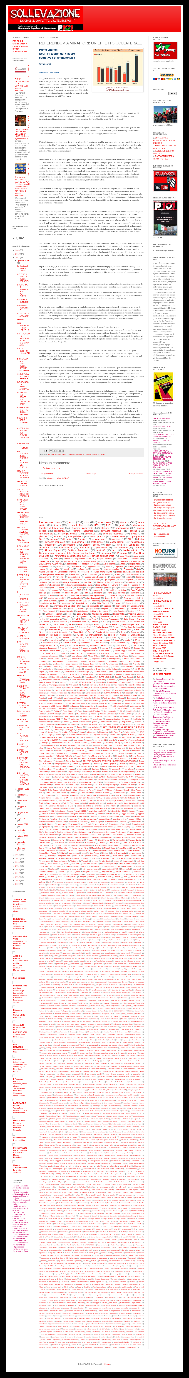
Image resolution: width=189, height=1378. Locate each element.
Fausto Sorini (136, 837)
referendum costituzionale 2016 (71, 556)
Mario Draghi (116, 577)
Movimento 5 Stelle (132, 601)
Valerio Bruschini (103, 948)
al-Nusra (95, 861)
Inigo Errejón (131, 711)
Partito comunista (102, 929)
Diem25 (41, 898)
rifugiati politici (73, 771)
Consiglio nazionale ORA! (91, 782)
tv (140, 879)
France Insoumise (71, 664)
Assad (92, 748)
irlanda (100, 814)
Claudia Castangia (126, 892)
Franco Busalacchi (46, 753)
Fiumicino (109, 903)
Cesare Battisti (113, 1029)
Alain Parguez (59, 992)
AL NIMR (49, 990)
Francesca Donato (47, 1069)
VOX (84, 803)
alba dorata (106, 861)
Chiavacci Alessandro (85, 779)
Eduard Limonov (63, 1050)
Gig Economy (73, 911)
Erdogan (127, 693)
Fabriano (58, 1061)
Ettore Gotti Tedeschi (128, 1055)
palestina (46, 580)
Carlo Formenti (120, 547)
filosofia (67, 539)
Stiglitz (71, 942)
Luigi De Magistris (45, 756)
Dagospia (125, 1040)
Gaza (80, 711)
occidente (137, 871)
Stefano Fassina (91, 545)
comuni (121, 956)
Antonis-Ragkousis (111, 1005)
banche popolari (110, 764)
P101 (109, 525)
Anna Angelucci (94, 1003)
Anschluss (115, 1003)
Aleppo (118, 995)
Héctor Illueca (90, 913)
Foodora (76, 1066)
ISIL (121, 711)
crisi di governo (81, 616)
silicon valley (107, 977)
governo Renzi (99, 590)
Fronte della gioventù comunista (127, 1071)
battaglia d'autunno (111, 953)
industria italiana (120, 964)
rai (121, 874)
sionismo (95, 569)
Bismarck (134, 1016)
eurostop (121, 593)
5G (68, 987)
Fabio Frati (135, 590)
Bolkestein (61, 890)
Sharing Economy (45, 761)
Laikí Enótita (82, 614)
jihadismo (95, 769)
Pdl (57, 932)
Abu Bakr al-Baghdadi (47, 708)
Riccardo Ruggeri (95, 935)
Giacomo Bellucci (75, 1077)
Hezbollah (43, 845)
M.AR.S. (65, 732)
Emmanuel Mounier (60, 1053)
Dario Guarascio (119, 748)
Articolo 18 (105, 708)
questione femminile (99, 703)
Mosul (57, 798)
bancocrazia (72, 564)
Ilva (100, 664)
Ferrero (78, 1063)
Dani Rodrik (117, 895)
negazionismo (107, 871)
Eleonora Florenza (86, 1050)
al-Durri (120, 950)
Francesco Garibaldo (98, 1069)
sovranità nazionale (111, 531)
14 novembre (45, 984)
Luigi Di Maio (101, 585)
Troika (117, 574)
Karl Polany (136, 790)
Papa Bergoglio (86, 716)
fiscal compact (133, 582)
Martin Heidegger (134, 795)
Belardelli (138, 1013)
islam (108, 545)
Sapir (139, 716)
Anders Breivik (104, 1000)
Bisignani (125, 1016)
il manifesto (105, 722)
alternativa (90, 533)
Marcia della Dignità (100, 614)
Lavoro (117, 603)
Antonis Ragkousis (96, 1005)
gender (141, 811)
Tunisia (46, 622)
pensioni (61, 724)
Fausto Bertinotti (100, 672)
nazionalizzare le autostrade (72, 969)
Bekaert (130, 1013)
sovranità (53, 693)
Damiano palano (44, 1042)
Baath (68, 887)
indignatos (108, 964)
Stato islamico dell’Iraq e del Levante (93, 611)
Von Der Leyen (117, 948)
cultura (62, 653)
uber (105, 745)
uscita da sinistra (44, 982)
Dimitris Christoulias (137, 1045)
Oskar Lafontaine (70, 716)
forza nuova (127, 866)
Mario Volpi (137, 848)
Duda (133, 1048)
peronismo (115, 971)
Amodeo (125, 824)
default (98, 588)
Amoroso (93, 1000)
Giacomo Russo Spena (128, 908)
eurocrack (85, 722)
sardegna (128, 703)
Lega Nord (119, 566)
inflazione (112, 701)
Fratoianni (90, 840)
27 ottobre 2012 (92, 882)
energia (41, 961)
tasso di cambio (87, 979)
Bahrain (74, 887)
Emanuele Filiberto (125, 1050)
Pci (140, 798)
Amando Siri (73, 885)
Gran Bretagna (70, 695)
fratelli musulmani (45, 769)
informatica (62, 814)
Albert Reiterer (136, 992)
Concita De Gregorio (115, 1034)
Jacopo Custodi (131, 916)
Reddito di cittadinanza (106, 632)
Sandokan (134, 545)
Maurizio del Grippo (116, 850)
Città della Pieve (102, 779)
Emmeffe (74, 1053)
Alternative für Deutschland (88, 708)
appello (42, 635)
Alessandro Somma (54, 774)
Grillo (119, 545)
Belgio (41, 1016)
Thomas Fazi (71, 737)
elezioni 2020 (95, 866)
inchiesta (59, 577)
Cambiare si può (127, 1024)
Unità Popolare (119, 611)
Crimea (92, 1040)
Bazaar (79, 727)
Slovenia (129, 940)
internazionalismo (96, 635)
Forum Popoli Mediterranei (64, 906)
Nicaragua (44, 929)
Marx (82, 732)
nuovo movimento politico (76, 703)
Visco (102, 803)
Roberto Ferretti (122, 935)
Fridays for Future (47, 645)
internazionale (46, 533)
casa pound (67, 635)
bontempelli (137, 953)
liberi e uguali (90, 966)
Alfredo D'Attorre (94, 656)
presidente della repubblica (111, 816)
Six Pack (121, 858)
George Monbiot (124, 1074)
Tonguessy (135, 632)
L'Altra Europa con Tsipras (55, 793)
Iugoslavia (74, 845)
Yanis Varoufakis (132, 574)
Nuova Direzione (137, 756)
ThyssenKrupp (44, 687)
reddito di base (92, 974)
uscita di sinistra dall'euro (49, 585)
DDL (117, 1040)
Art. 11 (95, 1008)
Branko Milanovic (112, 1019)
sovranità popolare (111, 569)
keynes (105, 609)
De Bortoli (127, 895)
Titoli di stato (85, 737)
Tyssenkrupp (74, 803)
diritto (41, 640)
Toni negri (97, 737)
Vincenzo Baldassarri (48, 648)
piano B (113, 630)
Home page (91, 474)
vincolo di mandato (59, 982)
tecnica (87, 745)
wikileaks (114, 771)
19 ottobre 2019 (67, 984)
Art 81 (88, 1008)
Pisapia (49, 735)
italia (107, 814)
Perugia (116, 627)
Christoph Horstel (123, 1032)
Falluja (97, 1061)
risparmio (45, 819)
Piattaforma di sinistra (47, 800)
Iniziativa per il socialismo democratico (71, 916)
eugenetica (67, 961)
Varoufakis (93, 803)
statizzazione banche (47, 822)
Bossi (102, 1019)
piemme (43, 536)
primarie (127, 816)
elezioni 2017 (81, 811)
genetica (50, 964)
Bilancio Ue (104, 1016)
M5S (96, 525)
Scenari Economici (108, 858)
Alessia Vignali (69, 774)
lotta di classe (58, 624)
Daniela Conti (71, 1042)
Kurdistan (120, 919)
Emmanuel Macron (54, 614)
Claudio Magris (89, 1034)
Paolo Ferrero (104, 685)
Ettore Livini (97, 900)
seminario (73, 819)
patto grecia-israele (91, 971)
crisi (86, 522)
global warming (57, 661)
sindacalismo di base (93, 669)
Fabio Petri (48, 1061)
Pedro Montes (118, 856)
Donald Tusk (125, 1048)
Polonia (58, 735)
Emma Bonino (46, 1053)
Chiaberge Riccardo (45, 1032)
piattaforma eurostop (101, 640)
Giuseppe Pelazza (74, 843)
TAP (65, 803)
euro (72, 522)
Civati (115, 892)
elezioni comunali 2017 (97, 811)
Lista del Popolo (57, 677)
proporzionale (58, 974)
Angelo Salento (102, 885)
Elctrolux (74, 1050)
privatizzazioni (134, 653)
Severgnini (95, 940)
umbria (68, 619)
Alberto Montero (52, 885)
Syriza (134, 533)
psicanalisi (102, 874)
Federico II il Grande (66, 1063)
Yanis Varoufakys (109, 698)
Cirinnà (41, 1034)
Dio (42, 1048)
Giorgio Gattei (86, 911)
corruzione (68, 666)
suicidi (62, 745)
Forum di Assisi (139, 1066)
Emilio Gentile (139, 1050)
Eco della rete (50, 1050)
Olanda (42, 856)
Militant (57, 927)
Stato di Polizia (128, 735)
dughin (88, 958)
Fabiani (99, 1058)
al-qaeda (129, 950)
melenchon (135, 616)
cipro (73, 808)
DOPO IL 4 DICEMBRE (112, 693)
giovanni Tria (122, 740)
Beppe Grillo (74, 574)
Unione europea (49, 522)
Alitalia (122, 564)
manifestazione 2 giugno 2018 (131, 966)
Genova (50, 695)
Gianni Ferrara (103, 840)
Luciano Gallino (135, 793)
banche (133, 531)
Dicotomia (56, 664)
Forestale (118, 903)
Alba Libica (96, 992)
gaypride (42, 964)
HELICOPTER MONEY (132, 843)
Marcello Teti (80, 756)
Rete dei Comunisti (105, 758)
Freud (98, 1071)
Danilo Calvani (59, 785)
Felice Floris (61, 787)
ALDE (112, 882)
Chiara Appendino (61, 1032)
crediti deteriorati (54, 864)
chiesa (42, 630)
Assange (138, 774)
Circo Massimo (136, 1032)
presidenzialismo (63, 669)
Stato (41, 666)
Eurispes (57, 1058)
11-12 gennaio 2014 (137, 982)
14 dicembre (112, 661)
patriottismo (77, 580)
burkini (41, 956)
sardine (65, 656)
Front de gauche (107, 1071)
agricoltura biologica (56, 806)
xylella (41, 824)
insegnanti (76, 869)
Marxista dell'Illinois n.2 (48, 850)
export (82, 961)
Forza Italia (136, 751)
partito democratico (75, 874)
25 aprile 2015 (114, 984)
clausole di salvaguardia (68, 956)
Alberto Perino (55, 995)
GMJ (69, 1074)
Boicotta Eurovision (70, 1019)
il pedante (58, 690)
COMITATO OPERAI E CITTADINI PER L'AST (72, 1024)
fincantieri (117, 961)
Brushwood (79, 890)
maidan (115, 966)
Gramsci (102, 843)
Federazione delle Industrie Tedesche (122, 1061)
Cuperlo (111, 1040)
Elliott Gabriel (111, 1050)
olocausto (53, 874)
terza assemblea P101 (127, 879)
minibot (42, 619)
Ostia (70, 929)
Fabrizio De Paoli (70, 1061)
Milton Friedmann (134, 850)
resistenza (80, 454)
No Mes (105, 853)
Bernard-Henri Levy (74, 1016)
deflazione (75, 864)
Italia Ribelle (91, 916)
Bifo (95, 1016)
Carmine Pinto (126, 1027)
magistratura (126, 722)
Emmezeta (128, 569)
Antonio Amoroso (125, 774)
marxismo (116, 539)
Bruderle (67, 1021)
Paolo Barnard (127, 677)
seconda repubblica (113, 533)
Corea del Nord (45, 785)
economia (104, 522)
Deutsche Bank (86, 785)
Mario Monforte (93, 756)
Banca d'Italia (139, 1011)
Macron (93, 714)
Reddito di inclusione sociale (61, 935)
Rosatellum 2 (136, 758)
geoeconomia (75, 964)
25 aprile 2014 (101, 984)
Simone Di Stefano (117, 940)
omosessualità (113, 969)
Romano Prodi (121, 758)
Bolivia (53, 890)
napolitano (135, 593)
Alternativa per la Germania (107, 998)
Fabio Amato (108, 1058)
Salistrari (106, 937)
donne (70, 811)
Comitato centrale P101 (134, 598)
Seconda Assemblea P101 (49, 719)
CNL (52, 1024)
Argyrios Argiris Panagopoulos (51, 1008)
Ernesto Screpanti (117, 643)
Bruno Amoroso (54, 672)
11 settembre (59, 882)
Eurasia (96, 837)
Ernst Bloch (78, 1055)
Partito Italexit (91, 856)
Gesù (41, 1077)
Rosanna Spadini (136, 935)
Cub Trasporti (124, 708)
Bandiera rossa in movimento (97, 887)
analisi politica (114, 658)
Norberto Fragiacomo (110, 619)
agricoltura (75, 719)
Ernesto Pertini (66, 1055)
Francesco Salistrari (76, 840)
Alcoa (65, 995)
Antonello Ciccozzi (116, 885)
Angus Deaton (72, 1003)
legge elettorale (45, 566)
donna (104, 766)
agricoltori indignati (99, 950)
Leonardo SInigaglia (129, 845)
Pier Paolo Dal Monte (86, 758)
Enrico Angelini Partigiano (104, 1053)
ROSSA (84, 800)
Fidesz (87, 903)
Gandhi (99, 1074)
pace (71, 624)
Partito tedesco (69, 758)
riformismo (137, 974)
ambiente (118, 582)
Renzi (123, 632)
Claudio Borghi (83, 672)
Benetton (80, 829)
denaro (48, 958)
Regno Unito (118, 614)
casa (56, 956)
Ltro (72, 921)
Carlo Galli (58, 730)
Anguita (68, 748)
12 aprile (69, 882)
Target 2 (141, 735)
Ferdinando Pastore (110, 751)
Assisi (96, 624)
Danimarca (95, 1042)
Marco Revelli (116, 921)
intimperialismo (134, 964)
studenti (76, 979)
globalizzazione (70, 561)
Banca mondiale (46, 1013)
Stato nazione (118, 685)
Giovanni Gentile (134, 840)
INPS (100, 913)
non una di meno (99, 969)
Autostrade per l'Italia (61, 777)
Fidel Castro (78, 903)
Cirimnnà (108, 892)
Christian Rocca (109, 1032)
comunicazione (132, 956)
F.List (56, 903)
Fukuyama (49, 1074)
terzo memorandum (96, 661)
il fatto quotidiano (48, 814)
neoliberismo (137, 542)
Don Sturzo (114, 1048)
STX (82, 937)
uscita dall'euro (74, 577)
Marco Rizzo (128, 921)
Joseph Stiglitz (67, 714)
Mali (93, 921)
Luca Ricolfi (51, 848)
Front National (49, 611)
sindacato (101, 454)
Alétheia (63, 885)
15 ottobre (139, 640)
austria (116, 861)
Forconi (93, 685)
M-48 (78, 921)
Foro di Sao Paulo (87, 1066)
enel (140, 958)
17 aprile (56, 984)
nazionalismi (76, 598)
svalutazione (74, 706)
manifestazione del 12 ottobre (113, 616)
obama (75, 648)
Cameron (138, 1024)
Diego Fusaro (76, 566)
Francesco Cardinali (81, 1069)
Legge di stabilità (88, 651)
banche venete (97, 953)
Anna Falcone (110, 774)
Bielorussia (87, 1016)
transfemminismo (88, 706)
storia (110, 593)
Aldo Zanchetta (134, 661)
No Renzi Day (116, 732)
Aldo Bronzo (84, 995)
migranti (109, 743)
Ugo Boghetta (109, 580)
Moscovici (65, 927)
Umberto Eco (74, 948)
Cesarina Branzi (67, 892)
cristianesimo (115, 808)
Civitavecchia (51, 1034)
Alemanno (109, 995)
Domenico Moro (79, 622)
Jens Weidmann (101, 845)
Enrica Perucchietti (86, 1053)
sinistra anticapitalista (121, 977)
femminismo (91, 653)
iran (115, 588)
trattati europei (96, 822)
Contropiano (81, 730)
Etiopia (115, 1055)
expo (75, 961)
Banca (82, 887)
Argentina (125, 682)
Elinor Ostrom (99, 1050)
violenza (42, 882)
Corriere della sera (45, 1040)
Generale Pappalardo (85, 908)
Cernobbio (140, 890)
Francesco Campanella (64, 1069)
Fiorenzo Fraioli (93, 580)
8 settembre (108, 987)
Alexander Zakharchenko (76, 998)
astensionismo (45, 577)
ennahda (50, 961)
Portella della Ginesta (111, 932)
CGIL (44, 685)
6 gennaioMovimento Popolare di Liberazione (87, 987)
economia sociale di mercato (76, 866)
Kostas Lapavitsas (108, 919)
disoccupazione (76, 653)
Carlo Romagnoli (128, 890)
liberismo (140, 577)
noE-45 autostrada (123, 871)
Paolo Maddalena (81, 929)
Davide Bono (114, 1042)
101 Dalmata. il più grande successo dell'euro (112, 982)
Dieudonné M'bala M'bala (113, 835)
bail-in (85, 687)
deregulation (58, 958)
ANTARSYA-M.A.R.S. (87, 682)
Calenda (116, 1024)
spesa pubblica (135, 819)
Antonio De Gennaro (53, 1005)
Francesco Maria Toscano (103, 906)
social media (136, 877)
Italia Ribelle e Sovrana (128, 695)
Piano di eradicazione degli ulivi (71, 932)
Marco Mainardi (124, 848)
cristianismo (128, 808)
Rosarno (42, 937)
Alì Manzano (123, 998)
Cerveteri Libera (135, 829)
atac (87, 953)
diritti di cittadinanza (57, 811)
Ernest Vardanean (83, 837)
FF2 (92, 1058)
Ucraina (115, 585)
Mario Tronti (67, 924)
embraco (133, 958)
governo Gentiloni (137, 740)
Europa (116, 601)
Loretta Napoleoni (62, 921)
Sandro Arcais (115, 735)
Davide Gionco (127, 1042)
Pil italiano (98, 716)
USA (41, 598)
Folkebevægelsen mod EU (61, 1066)
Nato (62, 601)
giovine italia (119, 653)
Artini (128, 1008)
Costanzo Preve (110, 624)
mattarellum (62, 871)
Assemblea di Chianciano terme (71, 595)
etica (132, 611)
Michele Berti (44, 716)
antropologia (78, 953)
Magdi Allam (64, 848)
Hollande (129, 674)
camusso (132, 764)
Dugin (86, 898)
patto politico (105, 971)
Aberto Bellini (84, 990)
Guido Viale (56, 913)
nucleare (140, 666)
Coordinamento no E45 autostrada (75, 835)
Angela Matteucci (45, 1003)
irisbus (91, 814)
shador (91, 977)
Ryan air (69, 937)
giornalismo (60, 769)
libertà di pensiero (104, 966)
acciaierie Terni (49, 653)
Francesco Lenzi (128, 1069)
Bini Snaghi (115, 1016)
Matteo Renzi (119, 536)
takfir (105, 879)
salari (83, 661)
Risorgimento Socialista (51, 680)
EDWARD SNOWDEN (47, 837)
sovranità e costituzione (75, 879)
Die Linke (98, 785)
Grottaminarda (44, 913)
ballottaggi (54, 635)
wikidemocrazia (135, 822)
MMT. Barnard (81, 714)
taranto (72, 682)
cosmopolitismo (71, 630)
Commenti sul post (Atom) (58, 478)
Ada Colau (120, 882)
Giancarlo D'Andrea (92, 711)
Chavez (42, 651)
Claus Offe (101, 1034)
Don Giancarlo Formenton (72, 898)
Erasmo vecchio (52, 1055)
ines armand (64, 869)
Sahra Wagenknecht (93, 937)
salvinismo (86, 771)
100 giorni (91, 982)
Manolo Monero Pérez (80, 848)
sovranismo (61, 566)
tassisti (113, 879)
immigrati (86, 564)
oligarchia (42, 874)
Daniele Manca (84, 1042)
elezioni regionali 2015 (118, 766)
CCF (46, 1024)
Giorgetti (119, 674)
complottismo (54, 630)
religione (95, 601)
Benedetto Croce (68, 829)
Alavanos (74, 824)
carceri (64, 808)
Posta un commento (51, 468)
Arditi (129, 1005)
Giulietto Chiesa (53, 658)
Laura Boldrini (86, 793)
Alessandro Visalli (50, 643)
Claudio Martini (118, 779)
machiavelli (137, 869)
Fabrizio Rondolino (85, 1061)
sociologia (43, 693)
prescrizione (90, 874)
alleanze (97, 764)
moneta (42, 569)
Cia (40, 832)
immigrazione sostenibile (53, 574)
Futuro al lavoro (68, 908)
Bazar (117, 1013)
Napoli (84, 853)
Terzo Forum (107, 942)
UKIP (65, 948)
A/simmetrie (104, 882)
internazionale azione (91, 869)
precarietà (93, 816)
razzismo (107, 606)
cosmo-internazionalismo (124, 687)
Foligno (69, 614)
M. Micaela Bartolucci (96, 637)
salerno (105, 648)
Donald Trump (114, 595)
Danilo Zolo (72, 785)
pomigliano (129, 769)
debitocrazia (131, 698)
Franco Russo (136, 906)
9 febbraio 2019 (120, 987)
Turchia (136, 645)
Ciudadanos (49, 832)
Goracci (59, 695)
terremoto (96, 745)
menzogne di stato (96, 595)
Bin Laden (104, 829)
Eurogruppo (135, 643)
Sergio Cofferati (83, 940)
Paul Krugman (136, 929)
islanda (137, 680)
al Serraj (112, 950)
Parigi (57, 758)
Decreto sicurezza (46, 751)
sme (125, 877)
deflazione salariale (89, 864)
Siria (112, 561)
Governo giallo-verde (82, 528)
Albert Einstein (86, 824)
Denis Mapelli (93, 1045)
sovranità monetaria (55, 542)
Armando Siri (51, 887)
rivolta (83, 724)
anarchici (98, 806)
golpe (129, 680)
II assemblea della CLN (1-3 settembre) (93, 695)
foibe (118, 866)
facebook (112, 680)
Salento (85, 858)
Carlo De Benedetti (100, 1027)
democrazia (78, 542)
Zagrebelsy (137, 948)
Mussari (107, 927)
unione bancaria (78, 656)
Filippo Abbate (44, 840)
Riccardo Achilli (111, 716)
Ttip (65, 719)
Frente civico (93, 787)
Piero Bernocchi (64, 800)
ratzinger (129, 874)
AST (122, 661)
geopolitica (101, 547)
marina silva (43, 969)
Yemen (75, 764)
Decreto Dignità (135, 748)
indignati (53, 869)
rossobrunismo (111, 724)
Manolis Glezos (103, 921)
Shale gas (105, 940)
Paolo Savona (102, 627)
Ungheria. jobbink (60, 861)
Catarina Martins (92, 1029)
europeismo (43, 661)
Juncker (72, 919)
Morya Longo (74, 853)
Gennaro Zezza (88, 664)
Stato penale (139, 940)
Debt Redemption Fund (71, 1045)
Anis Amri (83, 1003)
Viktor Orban (127, 737)
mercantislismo (55, 969)
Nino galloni (103, 732)
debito (66, 864)
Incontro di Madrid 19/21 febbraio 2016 (118, 913)
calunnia (49, 956)
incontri (116, 722)
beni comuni (78, 740)
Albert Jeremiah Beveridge (120, 992)
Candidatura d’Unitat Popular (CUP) (120, 777)
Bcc (123, 1013)
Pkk (127, 856)
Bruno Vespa (87, 1021)
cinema (89, 740)
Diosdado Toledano (134, 835)
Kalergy (87, 919)
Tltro (66, 945)
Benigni (48, 1016)
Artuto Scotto (137, 1008)
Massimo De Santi (67, 850)
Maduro (74, 732)
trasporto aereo (103, 706)
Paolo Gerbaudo (128, 798)
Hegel (74, 913)
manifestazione (81, 640)
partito (62, 874)
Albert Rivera (43, 995)
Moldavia (62, 853)
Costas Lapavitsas (111, 656)
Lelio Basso (140, 919)
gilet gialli (140, 572)
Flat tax (57, 711)
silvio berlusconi (93, 598)
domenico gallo (70, 958)
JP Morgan (109, 790)
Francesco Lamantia (84, 906)
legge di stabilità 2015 (110, 869)
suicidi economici (74, 745)
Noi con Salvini (131, 732)
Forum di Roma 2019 (70, 674)
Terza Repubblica (134, 685)
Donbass (94, 622)
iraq (94, 616)
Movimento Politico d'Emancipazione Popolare (87, 927)
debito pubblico (97, 536)
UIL (59, 948)
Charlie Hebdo (68, 779)
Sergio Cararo (70, 940)
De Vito (47, 1045)
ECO (139, 1048)
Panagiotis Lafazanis (79, 658)
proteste (78, 669)
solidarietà (85, 572)
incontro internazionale (60, 743)
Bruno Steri (76, 1021)
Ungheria (115, 737)
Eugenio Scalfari (111, 730)
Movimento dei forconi (67, 572)
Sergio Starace (117, 800)
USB (106, 737)
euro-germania (89, 630)
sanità (122, 724)
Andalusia (91, 885)
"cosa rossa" (81, 982)
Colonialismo (139, 892)
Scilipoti (125, 937)
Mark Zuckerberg (80, 924)
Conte (71, 895)
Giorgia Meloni (52, 732)
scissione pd (74, 977)
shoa (98, 977)
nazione (135, 585)
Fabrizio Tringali (121, 837)
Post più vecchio (136, 474)
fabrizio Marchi (100, 740)
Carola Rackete (103, 748)
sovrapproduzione (93, 879)
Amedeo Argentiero (66, 1000)
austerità (101, 550)
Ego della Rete (122, 898)
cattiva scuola (77, 680)
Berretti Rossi (114, 887)
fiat (49, 454)
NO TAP (66, 798)
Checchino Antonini (127, 1029)
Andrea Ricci (97, 774)
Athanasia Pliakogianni (61, 1011)
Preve (123, 932)
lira (120, 701)
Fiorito (139, 1063)
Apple (122, 1005)
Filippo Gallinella (98, 903)
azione (61, 588)
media (102, 630)
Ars (50, 727)
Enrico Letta (126, 630)
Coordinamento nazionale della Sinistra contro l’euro (66, 553)
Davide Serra (96, 835)
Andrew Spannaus (135, 1000)
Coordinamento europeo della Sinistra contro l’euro (93, 895)
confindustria (54, 766)
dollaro (59, 866)
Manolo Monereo (46, 572)
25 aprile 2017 (79, 882)
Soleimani (59, 761)
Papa (91, 929)
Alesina (125, 995)
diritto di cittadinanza (127, 864)
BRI (130, 1011)
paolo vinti (129, 969)
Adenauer (138, 990)
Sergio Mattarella (98, 658)
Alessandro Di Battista (121, 648)
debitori (72, 766)
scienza (55, 590)
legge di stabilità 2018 (62, 966)
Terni (66, 680)
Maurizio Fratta (100, 850)
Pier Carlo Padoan (132, 627)
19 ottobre (51, 824)
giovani (94, 722)
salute (54, 819)
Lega (57, 561)
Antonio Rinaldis (82, 1005)
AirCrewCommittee (45, 992)
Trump (141, 761)
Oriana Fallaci (61, 929)
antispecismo (66, 953)
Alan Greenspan (72, 992)
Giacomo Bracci (110, 908)
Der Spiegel (137, 895)
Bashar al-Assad (76, 1013)
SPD (76, 937)
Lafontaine (73, 793)
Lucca (139, 753)
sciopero (111, 635)
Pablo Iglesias (134, 566)
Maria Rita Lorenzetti (54, 924)
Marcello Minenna (106, 795)
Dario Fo (104, 1042)
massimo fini (116, 769)
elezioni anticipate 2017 (74, 701)
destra (140, 539)
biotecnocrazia (128, 861)
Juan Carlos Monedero (59, 919)
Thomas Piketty (127, 942)
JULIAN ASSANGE (117, 916)
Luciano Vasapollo (46, 795)
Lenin (59, 698)
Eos (66, 651)
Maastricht (86, 921)
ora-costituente (92, 606)
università (122, 822)
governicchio (98, 964)
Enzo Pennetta (72, 900)
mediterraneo (128, 666)
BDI (110, 1011)
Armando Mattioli (73, 827)
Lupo (88, 795)
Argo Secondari (138, 1005)
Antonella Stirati (138, 824)
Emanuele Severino (127, 785)
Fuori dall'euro (60, 1074)
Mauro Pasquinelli (132, 595)
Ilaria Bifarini (62, 845)
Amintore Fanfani (81, 1000)
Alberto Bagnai (52, 550)
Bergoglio (75, 777)
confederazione (45, 722)
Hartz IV (66, 913)
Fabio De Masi (120, 1058)
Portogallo (136, 664)
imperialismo (122, 528)
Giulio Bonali (59, 843)
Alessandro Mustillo (137, 995)
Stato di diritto (132, 603)
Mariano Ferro (90, 619)
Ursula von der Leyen (88, 948)
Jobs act (75, 651)
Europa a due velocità (70, 1058)
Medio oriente (130, 550)
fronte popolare (60, 622)
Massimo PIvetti (118, 924)
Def (52, 588)
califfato (56, 808)
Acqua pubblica (126, 990)
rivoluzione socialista (60, 977)
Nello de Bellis (71, 593)
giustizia (138, 866)
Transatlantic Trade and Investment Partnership (124, 945)
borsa (121, 698)
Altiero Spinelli (83, 774)
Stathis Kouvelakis (73, 761)
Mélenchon (116, 927)
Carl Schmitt (69, 672)
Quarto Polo (131, 932)
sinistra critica (136, 977)
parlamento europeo (53, 971)
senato (117, 877)
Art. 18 (137, 669)
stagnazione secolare (54, 979)
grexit (104, 701)
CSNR (101, 777)
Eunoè (49, 1058)
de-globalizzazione (84, 666)
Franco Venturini (51, 1071)
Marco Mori (78, 632)
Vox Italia (128, 948)
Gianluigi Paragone (104, 674)
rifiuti (129, 974)
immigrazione (98, 539)
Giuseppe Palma (113, 911)
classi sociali (107, 687)
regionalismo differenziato (48, 656)
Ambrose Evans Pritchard (47, 1000)
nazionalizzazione (46, 595)
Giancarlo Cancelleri (58, 911)
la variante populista (79, 743)
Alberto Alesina (100, 824)
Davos (137, 1042)
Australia (103, 1011)
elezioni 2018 (46, 547)
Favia (104, 1061)
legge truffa (125, 869)
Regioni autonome (100, 735)
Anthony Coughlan (128, 1003)
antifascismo (44, 606)
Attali (81, 1011)
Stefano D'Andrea (54, 666)
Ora (116, 677)
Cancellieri (60, 1027)
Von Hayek (57, 687)
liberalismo (81, 690)
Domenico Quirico (66, 1048)
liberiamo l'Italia (89, 561)
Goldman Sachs (127, 911)
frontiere (138, 961)
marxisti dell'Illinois (54, 703)
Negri (64, 454)
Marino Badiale (104, 651)
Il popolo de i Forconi (102, 753)
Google (138, 911)
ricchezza (103, 974)
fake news (90, 961)
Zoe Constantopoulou (46, 950)
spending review (119, 819)
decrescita (90, 680)
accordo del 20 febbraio (65, 950)
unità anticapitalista (119, 706)
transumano (110, 979)
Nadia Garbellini (128, 927)
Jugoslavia (114, 845)
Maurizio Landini (125, 714)
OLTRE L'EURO (105, 677)
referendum (54, 569)
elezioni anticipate (101, 666)
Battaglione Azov (107, 1013)
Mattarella (87, 698)
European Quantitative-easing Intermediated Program (123, 900)
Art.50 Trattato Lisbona (107, 1008)
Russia (67, 559)
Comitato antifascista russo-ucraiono (53, 895)
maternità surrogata (46, 871)
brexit (107, 566)
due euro (81, 958)
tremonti (105, 771)
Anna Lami (105, 1003)
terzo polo (62, 822)
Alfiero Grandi (114, 824)
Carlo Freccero (115, 890)
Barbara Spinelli (52, 829)
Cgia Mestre (80, 892)
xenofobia (56, 593)
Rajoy (92, 800)
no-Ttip (117, 743)
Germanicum (137, 1074)
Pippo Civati (97, 932)
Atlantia (74, 1011)
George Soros (88, 674)
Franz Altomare (69, 711)
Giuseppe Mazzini (62, 753)
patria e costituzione (47, 724)
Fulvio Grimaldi (54, 908)
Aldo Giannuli (103, 603)
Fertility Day (88, 1063)
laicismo (105, 769)
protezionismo (138, 816)
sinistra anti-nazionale (103, 556)
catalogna (98, 593)
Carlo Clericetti (103, 890)
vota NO (71, 982)
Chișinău (81, 1032)
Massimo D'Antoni (103, 924)
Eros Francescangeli (92, 1055)
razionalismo (79, 974)
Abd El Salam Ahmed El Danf (66, 990)
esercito (58, 961)
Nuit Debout (56, 716)
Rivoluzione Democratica (128, 559)
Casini (58, 1029)
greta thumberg (83, 769)
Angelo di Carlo (59, 1003)
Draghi (84, 685)
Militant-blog (91, 732)
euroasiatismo (108, 866)
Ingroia (114, 695)
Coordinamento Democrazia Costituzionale (110, 832)
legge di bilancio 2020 (47, 682)
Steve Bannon (61, 942)
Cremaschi (135, 635)
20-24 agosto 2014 (87, 984)
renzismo (106, 574)
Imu (75, 790)
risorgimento (72, 724)
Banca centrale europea (64, 727)
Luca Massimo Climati (72, 698)
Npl (127, 756)
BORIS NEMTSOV (120, 1011)
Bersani (137, 648)
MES (78, 619)
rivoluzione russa (44, 977)
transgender (99, 979)
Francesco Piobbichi (121, 906)
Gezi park (49, 1077)
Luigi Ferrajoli (77, 795)
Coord (91, 1037)
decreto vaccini (84, 766)
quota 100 (113, 874)
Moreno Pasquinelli (83, 531)
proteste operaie (126, 580)
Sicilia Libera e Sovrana (134, 619)
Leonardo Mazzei (77, 525)
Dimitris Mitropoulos (64, 751)
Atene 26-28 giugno (124, 827)
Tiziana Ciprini (57, 945)
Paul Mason (43, 932)
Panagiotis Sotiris (63, 856)
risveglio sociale (91, 454)
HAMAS (75, 753)
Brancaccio (85, 643)
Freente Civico (88, 1071)
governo (71, 769)
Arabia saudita (58, 827)
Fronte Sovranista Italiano (112, 787)
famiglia (112, 740)
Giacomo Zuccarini (105, 1077)
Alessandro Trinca (47, 998)
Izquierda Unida (118, 622)
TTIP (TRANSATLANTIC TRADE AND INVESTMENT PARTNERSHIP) (109, 761)
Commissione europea (82, 832)
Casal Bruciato (139, 1027)
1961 (76, 984)
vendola (123, 635)
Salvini (113, 637)
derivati (66, 722)
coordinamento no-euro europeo (56, 616)
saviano (63, 819)
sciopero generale (87, 877)
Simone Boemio (66, 611)
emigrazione (92, 609)
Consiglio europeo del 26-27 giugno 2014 (71, 1037)
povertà (62, 682)
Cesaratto (55, 779)
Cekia (103, 1029)
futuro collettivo (45, 690)
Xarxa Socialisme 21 (131, 803)
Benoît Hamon (59, 1016)
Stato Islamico (122, 645)
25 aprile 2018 (126, 984)
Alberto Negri (129, 745)
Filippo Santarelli (128, 1063)
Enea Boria (99, 643)
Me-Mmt (138, 714)
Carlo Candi (88, 1027)
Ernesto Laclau (44, 711)
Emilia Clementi (136, 898)
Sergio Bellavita (58, 940)
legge (50, 966)
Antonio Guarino (68, 1005)
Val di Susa (46, 764)
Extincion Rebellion (45, 903)
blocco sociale (125, 953)
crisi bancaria (101, 808)
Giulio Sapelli (66, 790)
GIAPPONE (129, 787)
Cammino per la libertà (46, 1027)
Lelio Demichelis (47, 921)
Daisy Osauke (136, 1040)
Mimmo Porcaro (61, 580)
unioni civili (126, 979)
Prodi (75, 800)
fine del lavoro (128, 961)
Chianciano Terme (136, 609)
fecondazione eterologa (104, 961)
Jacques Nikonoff (122, 790)
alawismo (138, 950)
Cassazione (67, 1029)
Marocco (92, 924)
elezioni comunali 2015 (101, 958)
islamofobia (126, 588)
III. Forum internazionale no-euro (78, 585)
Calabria (108, 1024)
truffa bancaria (110, 822)
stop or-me (67, 979)
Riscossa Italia (109, 935)
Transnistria (43, 948)
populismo (50, 545)
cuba (64, 766)
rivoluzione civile (95, 724)
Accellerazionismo (98, 990)
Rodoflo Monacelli (56, 858)
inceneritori (43, 869)
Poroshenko (136, 856)
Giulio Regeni (53, 790)
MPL (94, 795)
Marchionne (120, 795)
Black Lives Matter (137, 887)
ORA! (142, 732)
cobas (81, 956)
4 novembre (60, 987)
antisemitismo (111, 806)
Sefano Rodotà (102, 800)
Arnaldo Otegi (69, 1008)
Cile (101, 892)
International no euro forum (70, 637)
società (41, 979)
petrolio (124, 971)
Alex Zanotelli (60, 998)
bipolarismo (95, 687)
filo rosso (132, 811)
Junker (79, 919)
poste (142, 971)
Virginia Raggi (119, 651)
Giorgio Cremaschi (71, 582)
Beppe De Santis (111, 598)
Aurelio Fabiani (44, 777)
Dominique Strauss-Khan (99, 1048)
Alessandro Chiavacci (67, 708)
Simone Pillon (131, 800)
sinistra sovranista (123, 572)
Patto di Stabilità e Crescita (120, 929)
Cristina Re (101, 1040)
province (69, 974)
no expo (88, 969)
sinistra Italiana (112, 669)
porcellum (83, 816)
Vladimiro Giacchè (136, 614)
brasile (122, 764)
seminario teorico (104, 877)
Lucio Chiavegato (62, 795)
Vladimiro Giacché (114, 803)
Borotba (70, 890)
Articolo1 (121, 1008)
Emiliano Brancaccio (78, 550)
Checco (139, 1029)
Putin (86, 593)
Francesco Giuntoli (114, 1069)
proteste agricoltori (58, 771)
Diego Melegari (111, 785)
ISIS (70, 588)
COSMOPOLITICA (96, 1024)
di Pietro (96, 766)
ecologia (42, 593)
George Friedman (110, 1074)
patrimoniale (71, 816)
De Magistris (44, 664)
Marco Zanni (89, 677)
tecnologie (63, 693)
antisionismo (125, 806)
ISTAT (52, 845)
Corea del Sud (136, 1037)
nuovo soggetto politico (132, 743)
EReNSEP (94, 898)
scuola (106, 601)
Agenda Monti (131, 882)
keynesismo (72, 661)
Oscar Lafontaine (112, 798)
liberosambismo (96, 743)
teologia (96, 771)
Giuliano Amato (99, 911)
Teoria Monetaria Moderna (52, 737)
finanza (57, 525)
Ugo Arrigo (46, 861)
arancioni (137, 806)
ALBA (139, 771)
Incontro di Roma (87, 790)
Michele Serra (131, 924)
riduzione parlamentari (117, 974)
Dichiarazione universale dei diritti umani (114, 1045)
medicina (92, 690)
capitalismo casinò (83, 559)
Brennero (124, 1019)
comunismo (134, 637)
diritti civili (101, 680)
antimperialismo (75, 536)
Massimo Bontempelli (107, 714)
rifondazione (44, 561)
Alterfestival (91, 998)
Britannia (58, 1021)
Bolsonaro (94, 1019)
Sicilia (96, 564)
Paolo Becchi (47, 758)
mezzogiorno (75, 871)
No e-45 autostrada (118, 853)
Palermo (51, 856)
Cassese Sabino (79, 1029)
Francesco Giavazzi (77, 787)
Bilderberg (125, 887)
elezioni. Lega (136, 766)
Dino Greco (137, 708)
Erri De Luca (106, 1055)
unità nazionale (135, 706)
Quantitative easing (47, 603)
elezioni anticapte (55, 701)
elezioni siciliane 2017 (78, 601)
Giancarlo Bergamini (122, 1077)
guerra (137, 556)
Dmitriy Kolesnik (51, 1048)
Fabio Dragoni (132, 1058)
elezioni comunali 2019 (119, 958)
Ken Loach (96, 919)
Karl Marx (88, 582)
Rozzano (61, 937)
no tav (64, 648)
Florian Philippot (44, 1066)
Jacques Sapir (85, 627)
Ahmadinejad (62, 824)
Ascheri (41, 1011)
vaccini (127, 640)
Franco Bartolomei (127, 730)
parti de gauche (58, 816)
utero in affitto (115, 745)
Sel (87, 590)
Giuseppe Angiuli (110, 711)
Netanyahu (140, 927)
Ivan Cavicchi (86, 845)
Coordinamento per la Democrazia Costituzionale (122, 782)
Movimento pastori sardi (100, 645)
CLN (103, 561)
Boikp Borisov (83, 1019)
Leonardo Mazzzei (102, 793)
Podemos (122, 553)
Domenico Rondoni (81, 1048)
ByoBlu (104, 1021)
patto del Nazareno (76, 971)
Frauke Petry (64, 1071)
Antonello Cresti (130, 885)
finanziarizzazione (83, 603)
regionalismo (116, 703)
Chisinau (73, 1032)
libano (81, 966)
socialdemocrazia (45, 879)
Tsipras (57, 536)
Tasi (77, 942)
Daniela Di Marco (46, 637)
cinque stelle (134, 564)
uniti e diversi (136, 979)
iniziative (115, 666)
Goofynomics (90, 843)
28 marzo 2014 (139, 984)
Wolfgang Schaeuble (72, 687)
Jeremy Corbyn (53, 714)
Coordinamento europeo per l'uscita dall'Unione (112, 1037)
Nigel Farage (94, 853)
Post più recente (46, 474)
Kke (40, 793)
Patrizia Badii (104, 856)
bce (114, 550)
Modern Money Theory (47, 853)
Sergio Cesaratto (104, 559)
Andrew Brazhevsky (119, 1000)
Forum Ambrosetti (102, 1066)
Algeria (101, 682)
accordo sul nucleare (83, 950)
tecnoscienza (55, 619)
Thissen (116, 942)
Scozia (132, 937)
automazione (66, 740)
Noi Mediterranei (135, 853)
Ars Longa (79, 1008)
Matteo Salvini (117, 542)
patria (65, 971)
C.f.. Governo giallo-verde (118, 1021)
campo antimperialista (103, 572)
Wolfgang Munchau (62, 764)
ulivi (118, 979)
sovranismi (126, 669)
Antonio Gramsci (76, 693)
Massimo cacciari (84, 850)
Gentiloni (99, 908)
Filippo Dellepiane (101, 1063)
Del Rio (83, 1045)
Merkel (80, 588)
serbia (84, 977)
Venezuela (66, 603)
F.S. (105, 622)
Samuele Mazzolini (127, 716)
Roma (80, 609)
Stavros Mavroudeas (136, 858)
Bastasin (96, 1013)
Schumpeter (116, 937)
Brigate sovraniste (89, 777)
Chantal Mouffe (92, 892)
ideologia (45, 743)
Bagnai (41, 672)
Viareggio (84, 861)
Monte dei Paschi (77, 645)
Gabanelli (77, 1074)
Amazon (82, 885)
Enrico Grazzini (54, 651)
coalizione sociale (85, 808)
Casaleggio (69, 730)
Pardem (125, 664)
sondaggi (58, 879)
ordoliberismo (48, 669)
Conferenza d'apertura (46, 1037)
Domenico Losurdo (53, 898)
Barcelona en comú (61, 1013)
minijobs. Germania (90, 871)
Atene (49, 1011)
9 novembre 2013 (134, 987)
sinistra (124, 522)
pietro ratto (133, 971)
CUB (114, 708)
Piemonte (87, 932)
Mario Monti (125, 556)
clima (123, 637)
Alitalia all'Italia (69, 643)
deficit (139, 687)
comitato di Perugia (92, 956)
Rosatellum (51, 937)
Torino (103, 945)
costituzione (97, 542)
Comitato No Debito (64, 832)
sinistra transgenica (88, 819)
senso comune (83, 624)
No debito (118, 756)
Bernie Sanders (138, 682)
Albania (105, 992)
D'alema (125, 656)
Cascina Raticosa (47, 1029)
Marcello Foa (96, 848)
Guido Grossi (114, 843)
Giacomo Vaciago (90, 1077)
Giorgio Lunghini (118, 840)
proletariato (71, 454)
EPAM (41, 1050)
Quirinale (140, 677)
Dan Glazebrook (58, 1042)
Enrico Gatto (120, 1053)
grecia (122, 525)
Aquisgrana (46, 827)
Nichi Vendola (91, 574)
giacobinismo (86, 964)
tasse (117, 640)
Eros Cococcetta (95, 730)
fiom (52, 454)
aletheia (86, 719)
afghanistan (86, 764)
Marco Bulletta (109, 848)
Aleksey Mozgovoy (97, 995)
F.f (135, 693)
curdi (139, 808)
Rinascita (42, 858)
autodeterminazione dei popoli (117, 719)
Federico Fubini (94, 751)
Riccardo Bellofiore (80, 935)
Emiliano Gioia (58, 900)
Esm (71, 609)
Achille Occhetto (112, 990)
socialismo (68, 569)
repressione (121, 606)
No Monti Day (107, 756)
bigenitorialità (44, 808)
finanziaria (105, 653)
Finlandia (125, 751)
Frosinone (42, 908)
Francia (81, 539)
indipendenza (54, 640)
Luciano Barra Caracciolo (95, 577)
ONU (100, 798)
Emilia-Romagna (44, 900)
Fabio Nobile (107, 837)
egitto (125, 585)
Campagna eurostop (57, 685)
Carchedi (70, 1027)
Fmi (111, 672)
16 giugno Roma (127, 771)
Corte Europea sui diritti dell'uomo (66, 1040)
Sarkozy (95, 858)
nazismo (138, 722)
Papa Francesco (112, 664)
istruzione (69, 690)
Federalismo (79, 751)
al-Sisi (70, 806)
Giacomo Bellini (61, 1077)
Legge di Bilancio (94, 566)
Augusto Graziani (91, 1011)
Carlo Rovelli (114, 1027)
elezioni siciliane (92, 701)
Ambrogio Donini (135, 998)
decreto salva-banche (132, 658)
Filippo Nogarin (115, 1063)
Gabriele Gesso (88, 1074)
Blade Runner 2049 (54, 1019)
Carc (93, 890)
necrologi (118, 690)
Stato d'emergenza (53, 803)
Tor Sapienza (92, 945)
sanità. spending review (67, 877)
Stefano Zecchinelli (47, 942)
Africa (41, 774)
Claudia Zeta (63, 1034)
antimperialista (54, 953)
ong (122, 969)
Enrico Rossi (132, 1053)
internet (68, 640)
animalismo (43, 953)
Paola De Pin (78, 856)
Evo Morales (84, 1058)
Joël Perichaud (118, 753)
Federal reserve (66, 903)
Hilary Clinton (86, 753)
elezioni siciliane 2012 (117, 811)
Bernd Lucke (92, 829)
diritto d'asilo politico (108, 864)
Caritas (78, 1027)
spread (130, 724)
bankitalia (137, 719)
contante (57, 722)
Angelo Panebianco (54, 748)
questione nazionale (133, 690)
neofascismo (82, 569)
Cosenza (84, 1040)
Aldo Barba (73, 995)
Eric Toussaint (85, 900)
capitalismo (43, 559)
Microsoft (49, 927)
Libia (56, 559)
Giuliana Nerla (44, 843)
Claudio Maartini (75, 1034)
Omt (52, 929)
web (49, 882)
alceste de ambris (84, 806)
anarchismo (97, 719)
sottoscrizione (104, 819)
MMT (62, 645)
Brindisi (49, 1021)
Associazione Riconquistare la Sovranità (98, 827)
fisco (121, 680)
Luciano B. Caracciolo (58, 632)
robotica (51, 877)
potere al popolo (90, 648)
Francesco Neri (59, 840)
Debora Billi (56, 1045)
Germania (139, 547)
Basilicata (87, 1013)
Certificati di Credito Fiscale (50, 892)
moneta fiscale (105, 690)
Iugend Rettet (103, 916)
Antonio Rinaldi (112, 682)
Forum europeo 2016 (72, 590)
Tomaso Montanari (78, 945)
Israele (129, 577)
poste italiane (46, 974)
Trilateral (52, 948)
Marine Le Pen (103, 582)
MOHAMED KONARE (64, 756)
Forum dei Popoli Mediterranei (121, 1066)
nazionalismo (118, 609)
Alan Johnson (85, 992)
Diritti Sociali (73, 685)
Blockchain (44, 890)
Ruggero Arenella (72, 858)
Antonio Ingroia (80, 748)
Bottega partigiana (92, 727)
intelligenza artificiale (78, 814)
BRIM (41, 829)
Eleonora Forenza (66, 837)
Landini (50, 698)
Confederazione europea (133, 1034)
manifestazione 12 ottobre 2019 (67, 606)
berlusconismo (66, 547)
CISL (87, 890)
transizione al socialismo (78, 822)
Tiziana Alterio (44, 945)
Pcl (43, 735)
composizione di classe (109, 956)
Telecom (97, 942)
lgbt (74, 966)
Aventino (138, 827)
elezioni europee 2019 (57, 598)
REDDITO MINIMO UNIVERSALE (77, 735)
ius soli (115, 814)
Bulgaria (97, 1021)
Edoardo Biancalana (107, 898)
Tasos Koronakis (86, 942)
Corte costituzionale (93, 693)
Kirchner (130, 753)
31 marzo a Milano (47, 987)
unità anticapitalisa (118, 590)
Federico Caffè (51, 1063)
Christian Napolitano (94, 1032)
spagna (53, 539)
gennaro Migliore (61, 964)
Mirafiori (58, 454)
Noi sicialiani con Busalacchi (84, 798)
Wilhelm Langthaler (136, 651)
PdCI (51, 932)
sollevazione (69, 545)
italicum (55, 582)
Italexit (99, 790)
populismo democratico (48, 745)
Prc (89, 632)
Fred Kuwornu (76, 1071)
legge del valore (128, 814)
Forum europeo (49, 601)
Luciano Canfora (119, 793)
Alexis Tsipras (109, 564)
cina (89, 588)
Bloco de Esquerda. (118, 829)
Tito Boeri (138, 942)
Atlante (60, 887)
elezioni (105, 528)
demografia (43, 811)
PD (129, 539)
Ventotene (74, 861)
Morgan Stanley (45, 798)
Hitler (81, 913)
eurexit (75, 722)
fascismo (80, 635)
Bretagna (133, 1019)
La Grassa (129, 919)
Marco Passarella (74, 677)
